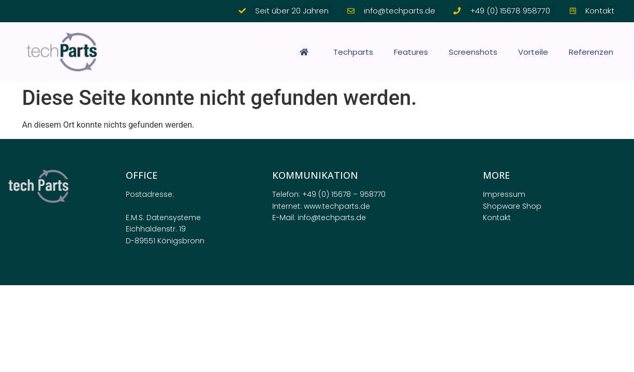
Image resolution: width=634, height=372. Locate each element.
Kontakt (497, 217)
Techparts (353, 52)
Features (411, 52)
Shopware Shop (512, 206)
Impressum (504, 194)
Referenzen (591, 52)
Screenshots (473, 52)
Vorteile (533, 52)
